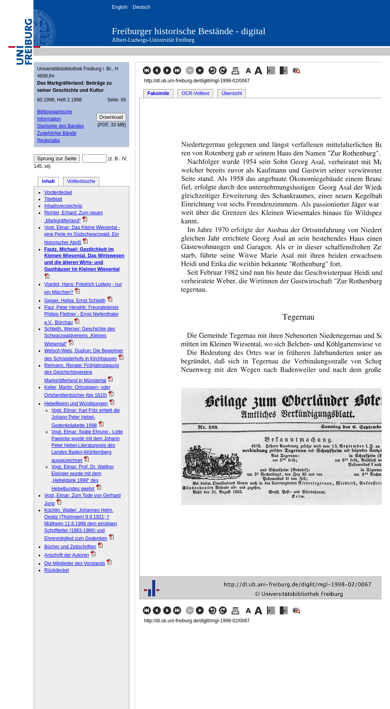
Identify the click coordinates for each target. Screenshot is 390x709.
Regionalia (48, 140)
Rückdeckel (56, 570)
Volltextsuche (81, 181)
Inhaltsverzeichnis (63, 206)
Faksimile (159, 93)
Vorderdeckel (58, 192)
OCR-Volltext (195, 93)
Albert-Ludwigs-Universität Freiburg (153, 40)
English (119, 7)
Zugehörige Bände (56, 133)
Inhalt (48, 181)
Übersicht (232, 93)
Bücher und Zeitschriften (70, 547)
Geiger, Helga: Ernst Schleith (74, 300)
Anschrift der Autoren (66, 555)
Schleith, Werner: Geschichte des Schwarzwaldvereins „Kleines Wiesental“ (79, 336)
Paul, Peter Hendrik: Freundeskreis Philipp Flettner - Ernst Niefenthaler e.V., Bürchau (81, 315)
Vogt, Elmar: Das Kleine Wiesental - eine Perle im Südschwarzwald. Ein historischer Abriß (82, 235)
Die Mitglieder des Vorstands (74, 563)
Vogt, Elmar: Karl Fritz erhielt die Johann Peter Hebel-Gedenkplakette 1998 (85, 418)
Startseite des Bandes (60, 126)
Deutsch (141, 7)
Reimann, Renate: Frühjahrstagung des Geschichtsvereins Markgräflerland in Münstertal (81, 373)
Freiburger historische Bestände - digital (188, 31)
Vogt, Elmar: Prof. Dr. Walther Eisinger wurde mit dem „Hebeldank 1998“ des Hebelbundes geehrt (82, 477)
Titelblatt (53, 199)
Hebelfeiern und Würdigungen (75, 403)
